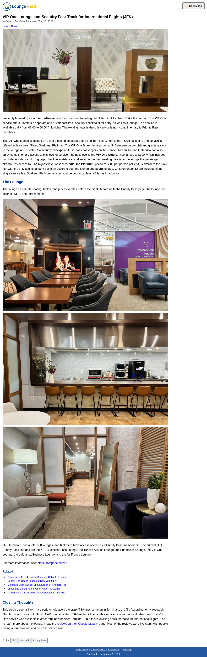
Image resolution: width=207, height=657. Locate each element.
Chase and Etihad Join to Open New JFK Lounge (33, 588)
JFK (14, 640)
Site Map (127, 649)
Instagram (106, 654)
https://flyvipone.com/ (51, 563)
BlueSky (91, 654)
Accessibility (82, 649)
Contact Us (113, 649)
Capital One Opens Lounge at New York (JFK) (32, 580)
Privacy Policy (98, 649)
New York (24, 640)
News (14, 26)
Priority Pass (39, 640)
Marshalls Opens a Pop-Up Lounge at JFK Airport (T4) (36, 584)
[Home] (19, 10)
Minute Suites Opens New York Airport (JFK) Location (36, 592)
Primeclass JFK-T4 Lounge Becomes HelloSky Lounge (36, 577)
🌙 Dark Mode (193, 6)
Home (6, 26)
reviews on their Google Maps (76, 623)
